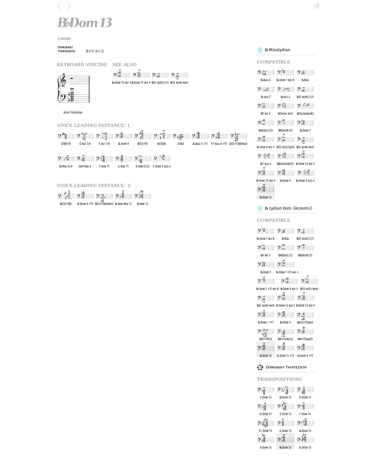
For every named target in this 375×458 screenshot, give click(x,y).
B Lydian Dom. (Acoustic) (288, 208)
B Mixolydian (277, 50)
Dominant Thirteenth (286, 367)
